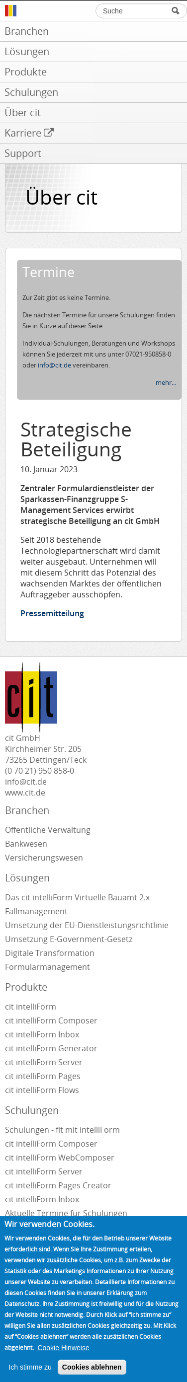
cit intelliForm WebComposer (60, 1157)
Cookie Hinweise (63, 1357)
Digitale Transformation (49, 952)
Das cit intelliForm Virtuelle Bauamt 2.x (77, 897)
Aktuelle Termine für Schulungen (66, 1213)
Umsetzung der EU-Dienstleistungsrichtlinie (87, 925)
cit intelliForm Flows (42, 1090)
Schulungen (32, 1110)
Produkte (26, 987)
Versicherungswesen (44, 857)
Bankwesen (26, 843)
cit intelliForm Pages (43, 1076)
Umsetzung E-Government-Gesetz (68, 939)
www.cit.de (25, 792)
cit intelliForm (30, 1006)
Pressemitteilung (52, 613)
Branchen (27, 810)
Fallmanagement (36, 911)
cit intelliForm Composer (51, 1020)
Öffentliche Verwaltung (48, 829)
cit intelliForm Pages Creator (58, 1185)
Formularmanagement (47, 966)
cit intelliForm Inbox (42, 1034)
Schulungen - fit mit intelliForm (62, 1129)
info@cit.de (54, 365)
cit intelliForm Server (44, 1062)
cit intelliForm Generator (51, 1048)
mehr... (166, 382)
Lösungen (27, 877)
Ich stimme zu (29, 1376)
